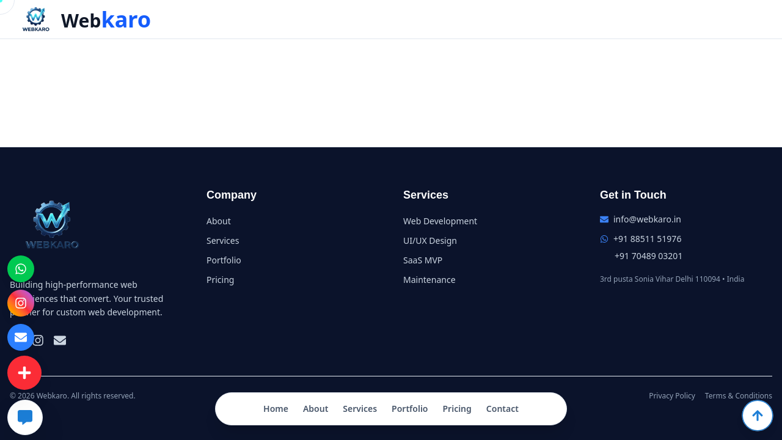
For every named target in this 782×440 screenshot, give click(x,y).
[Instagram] (38, 340)
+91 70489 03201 (648, 256)
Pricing (456, 408)
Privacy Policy (672, 396)
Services (360, 408)
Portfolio (410, 408)
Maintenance (429, 279)
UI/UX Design (430, 240)
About (315, 408)
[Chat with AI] (25, 417)
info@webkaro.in (647, 219)
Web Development (440, 221)
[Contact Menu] (24, 372)
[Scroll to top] (757, 415)
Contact (502, 408)
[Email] (60, 340)
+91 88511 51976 (647, 238)
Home (275, 408)
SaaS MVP (422, 260)
